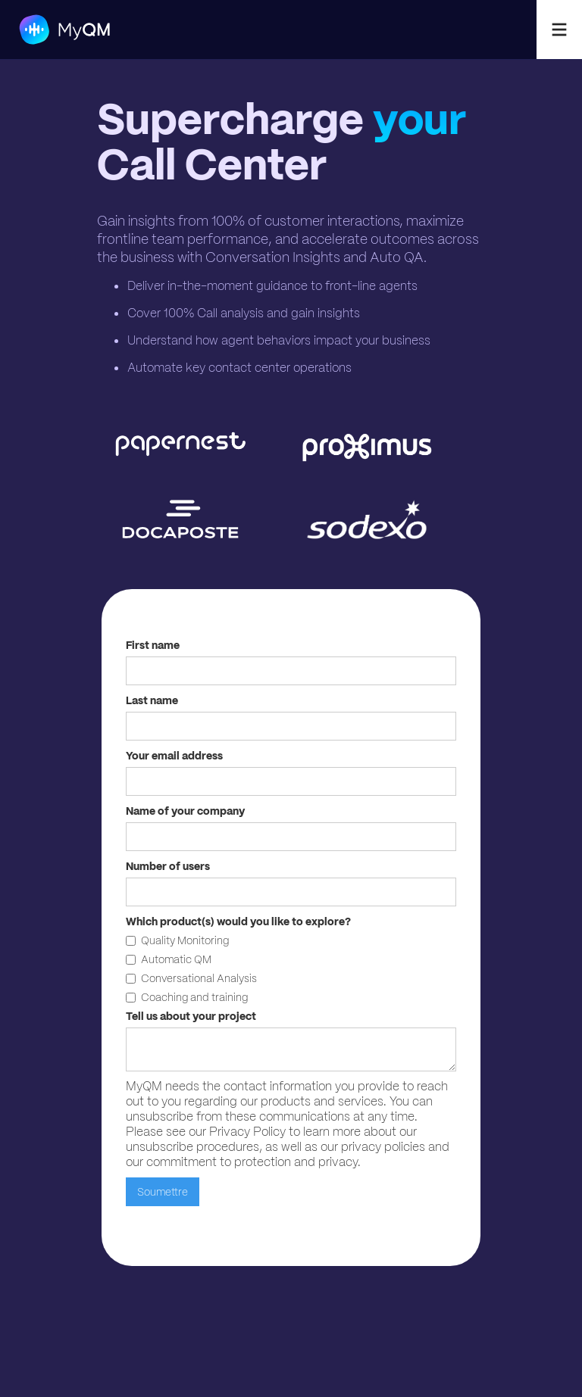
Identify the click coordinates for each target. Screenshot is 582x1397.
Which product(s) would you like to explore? (238, 921)
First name (153, 645)
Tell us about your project (191, 1016)
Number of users (168, 866)
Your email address (174, 755)
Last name (152, 700)
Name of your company (185, 811)
